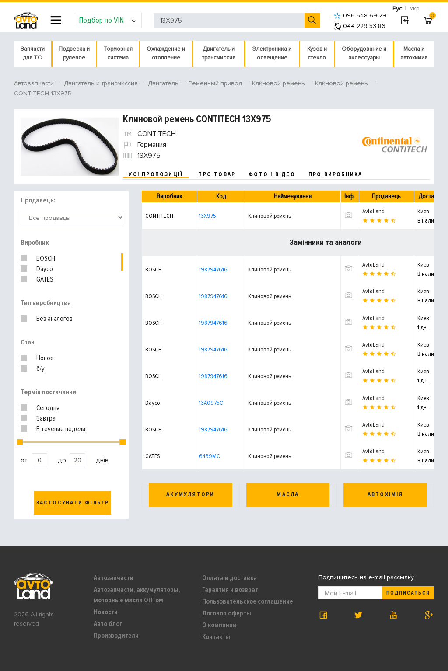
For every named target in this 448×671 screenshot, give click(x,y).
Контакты (216, 637)
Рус (397, 8)
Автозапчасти (113, 578)
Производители (116, 636)
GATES (44, 279)
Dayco (44, 268)
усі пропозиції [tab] (156, 174)
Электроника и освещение (271, 53)
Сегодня (48, 407)
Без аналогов (54, 318)
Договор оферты (226, 613)
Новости (106, 612)
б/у (40, 368)
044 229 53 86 (359, 26)
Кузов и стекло (317, 53)
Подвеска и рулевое (74, 53)
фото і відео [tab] (271, 174)
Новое (45, 358)
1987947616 (213, 269)
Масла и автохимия (413, 53)
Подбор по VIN (108, 20)
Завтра (46, 418)
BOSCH (45, 258)
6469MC (209, 456)
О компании (219, 625)
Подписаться (408, 593)
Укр (415, 8)
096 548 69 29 (360, 15)
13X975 (207, 215)
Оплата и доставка (229, 578)
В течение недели (60, 428)
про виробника (335, 174)
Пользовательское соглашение (247, 601)
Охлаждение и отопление (166, 53)
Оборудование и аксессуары (364, 53)
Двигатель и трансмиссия (218, 53)
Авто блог (108, 624)
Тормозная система (118, 53)
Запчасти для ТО (33, 53)
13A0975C (211, 403)
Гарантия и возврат (230, 590)
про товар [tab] (216, 174)
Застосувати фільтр (72, 502)
